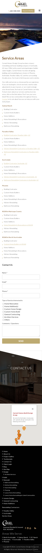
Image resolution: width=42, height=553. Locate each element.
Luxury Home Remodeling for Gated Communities (20, 495)
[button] (26, 420)
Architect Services (10, 474)
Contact (5, 99)
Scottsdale (7, 513)
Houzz (35, 528)
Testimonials (7, 459)
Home (5, 451)
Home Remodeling (10, 487)
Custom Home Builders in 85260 (15, 244)
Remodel (6, 480)
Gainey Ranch (23, 537)
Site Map (6, 469)
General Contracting (10, 501)
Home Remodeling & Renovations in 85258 (18, 225)
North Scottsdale (9, 537)
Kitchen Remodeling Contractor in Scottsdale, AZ (20, 177)
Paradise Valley (8, 511)
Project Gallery (8, 456)
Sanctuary (7, 539)
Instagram (32, 528)
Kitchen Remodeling (11, 485)
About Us (6, 454)
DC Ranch (34, 537)
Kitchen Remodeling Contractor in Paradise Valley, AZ (22, 148)
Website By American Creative (28, 549)
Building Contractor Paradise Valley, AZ (17, 135)
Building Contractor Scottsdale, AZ (15, 163)
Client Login (7, 464)
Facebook (25, 528)
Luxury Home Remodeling (12, 493)
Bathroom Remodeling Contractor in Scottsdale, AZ (21, 180)
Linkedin (28, 528)
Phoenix (6, 542)
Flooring (7, 490)
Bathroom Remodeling (11, 482)
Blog (5, 467)
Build (5, 477)
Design (5, 472)
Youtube (30, 528)
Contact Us (7, 462)
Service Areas (7, 516)
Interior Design (8, 498)
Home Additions (9, 503)
